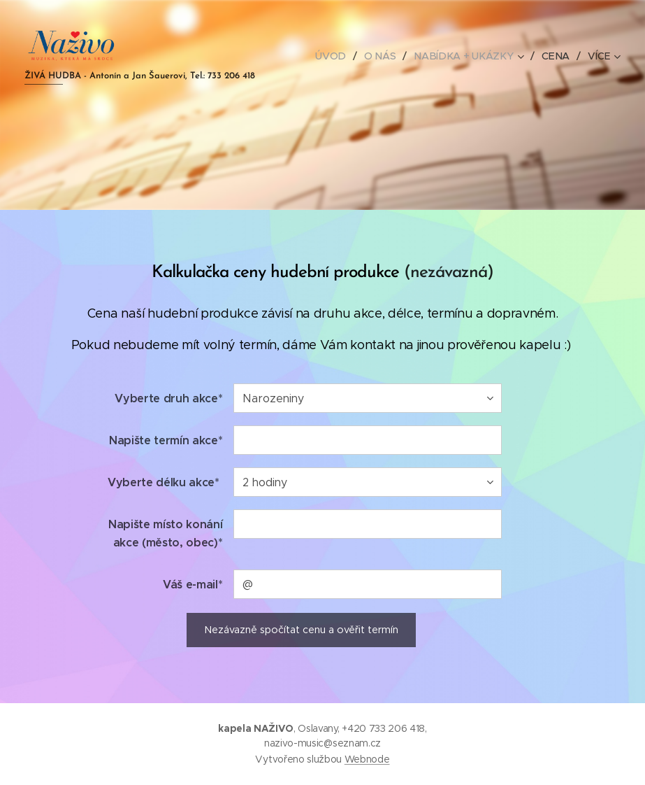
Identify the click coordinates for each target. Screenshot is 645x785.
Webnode (367, 759)
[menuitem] (337, 55)
